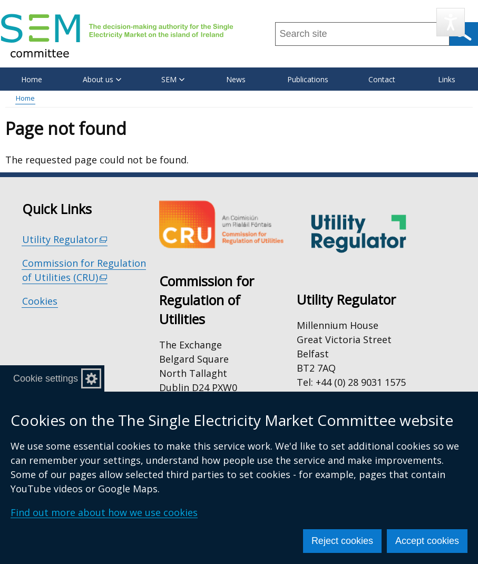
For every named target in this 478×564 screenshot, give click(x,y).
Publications (307, 79)
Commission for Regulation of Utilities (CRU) (84, 270)
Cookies (39, 301)
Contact (381, 79)
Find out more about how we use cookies (104, 512)
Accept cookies (427, 541)
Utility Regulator (65, 239)
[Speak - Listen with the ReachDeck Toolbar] (450, 22)
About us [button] (102, 79)
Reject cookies (342, 541)
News (236, 79)
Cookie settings (45, 378)
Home (31, 79)
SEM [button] (172, 79)
